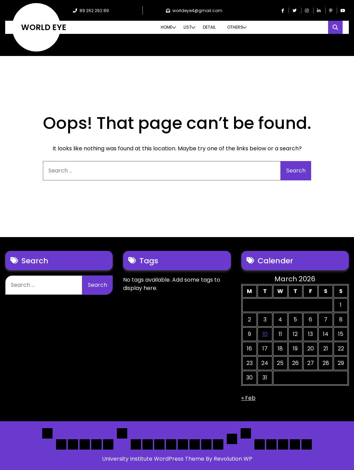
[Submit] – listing (306, 444)
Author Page (259, 444)
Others (235, 27)
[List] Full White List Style (147, 444)
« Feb (248, 398)
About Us (271, 444)
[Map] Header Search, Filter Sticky (206, 444)
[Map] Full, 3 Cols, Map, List (183, 444)
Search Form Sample (283, 444)
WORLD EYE (43, 27)
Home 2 (73, 444)
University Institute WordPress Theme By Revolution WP (177, 459)
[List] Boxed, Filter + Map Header (136, 444)
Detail (209, 27)
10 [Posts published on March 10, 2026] (265, 334)
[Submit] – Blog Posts (295, 444)
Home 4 (96, 444)
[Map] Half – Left (194, 444)
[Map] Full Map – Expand (218, 444)
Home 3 (85, 444)
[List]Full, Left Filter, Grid (171, 444)
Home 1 (61, 444)
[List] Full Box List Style (159, 444)
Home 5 (108, 444)
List (188, 27)
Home (166, 27)
